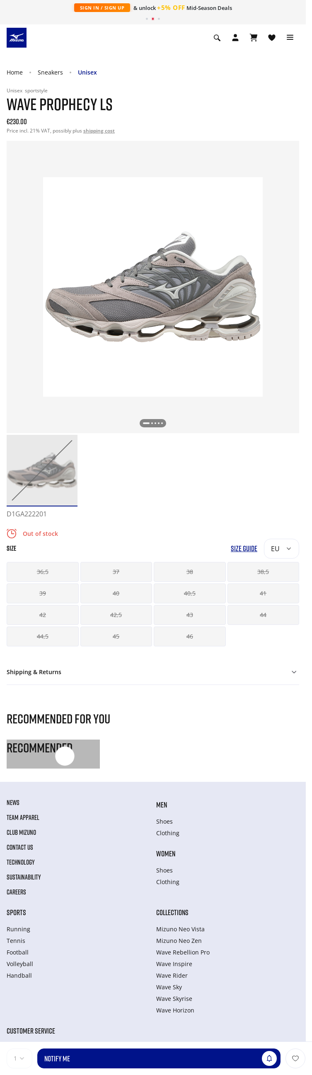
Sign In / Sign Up (102, 8)
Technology (21, 862)
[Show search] (217, 38)
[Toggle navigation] (290, 38)
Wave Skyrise (174, 999)
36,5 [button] (42, 572)
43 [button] (189, 615)
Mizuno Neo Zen (179, 941)
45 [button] (116, 636)
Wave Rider (172, 975)
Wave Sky (169, 987)
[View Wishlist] (272, 38)
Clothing (167, 833)
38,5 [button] (263, 572)
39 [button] (42, 593)
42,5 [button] (116, 615)
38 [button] (189, 572)
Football (18, 952)
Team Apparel (23, 817)
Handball (19, 975)
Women (165, 853)
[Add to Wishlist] (295, 1058)
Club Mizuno (21, 832)
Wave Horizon (175, 1010)
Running (18, 929)
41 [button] (263, 593)
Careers (16, 892)
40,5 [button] (190, 593)
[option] (42, 470)
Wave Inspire (174, 964)
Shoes (164, 821)
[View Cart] (253, 38)
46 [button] (189, 636)
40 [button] (116, 593)
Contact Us (20, 847)
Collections (172, 912)
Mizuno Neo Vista (180, 929)
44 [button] (263, 615)
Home (15, 72)
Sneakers (50, 72)
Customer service (31, 1030)
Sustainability (24, 877)
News (13, 802)
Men (161, 804)
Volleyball (20, 964)
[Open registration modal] (235, 38)
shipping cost (99, 130)
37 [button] (116, 572)
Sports (16, 912)
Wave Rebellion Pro (183, 952)
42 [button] (42, 615)
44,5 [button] (42, 636)
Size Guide (244, 548)
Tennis (16, 941)
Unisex (87, 72)
